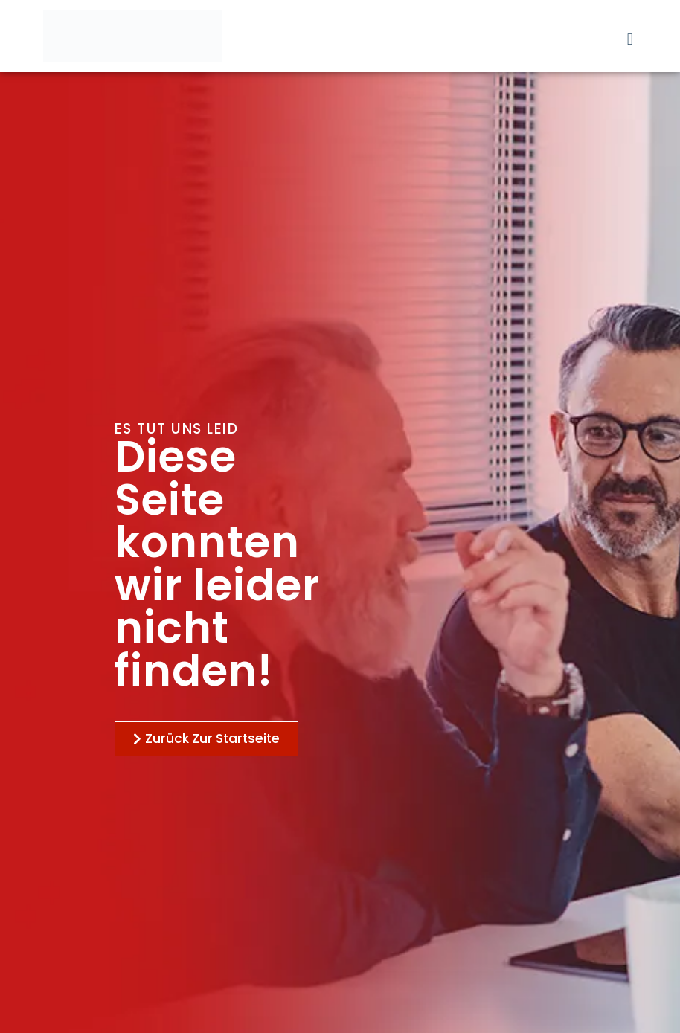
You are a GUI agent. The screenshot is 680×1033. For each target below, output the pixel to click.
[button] (630, 39)
